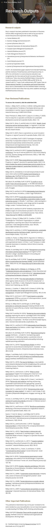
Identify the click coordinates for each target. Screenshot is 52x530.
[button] (2, 2)
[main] (26, 12)
